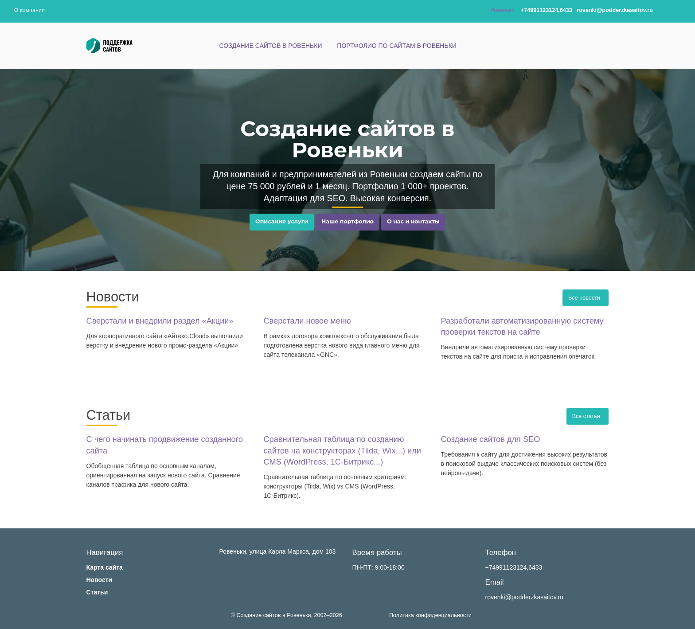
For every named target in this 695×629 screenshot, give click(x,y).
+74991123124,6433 (514, 567)
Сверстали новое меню (307, 320)
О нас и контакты (413, 221)
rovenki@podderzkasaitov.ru (524, 597)
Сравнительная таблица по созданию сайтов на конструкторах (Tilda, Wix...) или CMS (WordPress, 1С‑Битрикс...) (342, 450)
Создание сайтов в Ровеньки (270, 45)
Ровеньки (502, 10)
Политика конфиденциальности (430, 615)
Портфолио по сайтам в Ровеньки (397, 45)
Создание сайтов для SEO (490, 439)
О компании (29, 10)
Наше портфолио (347, 221)
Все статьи (587, 416)
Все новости (585, 298)
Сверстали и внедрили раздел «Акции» (160, 320)
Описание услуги (281, 221)
